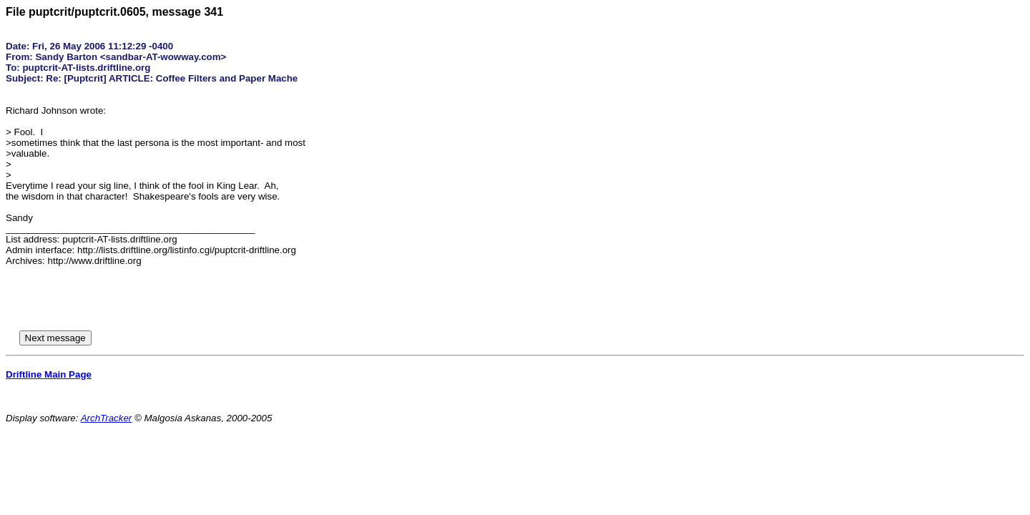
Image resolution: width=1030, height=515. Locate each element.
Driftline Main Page (49, 374)
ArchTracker (106, 418)
